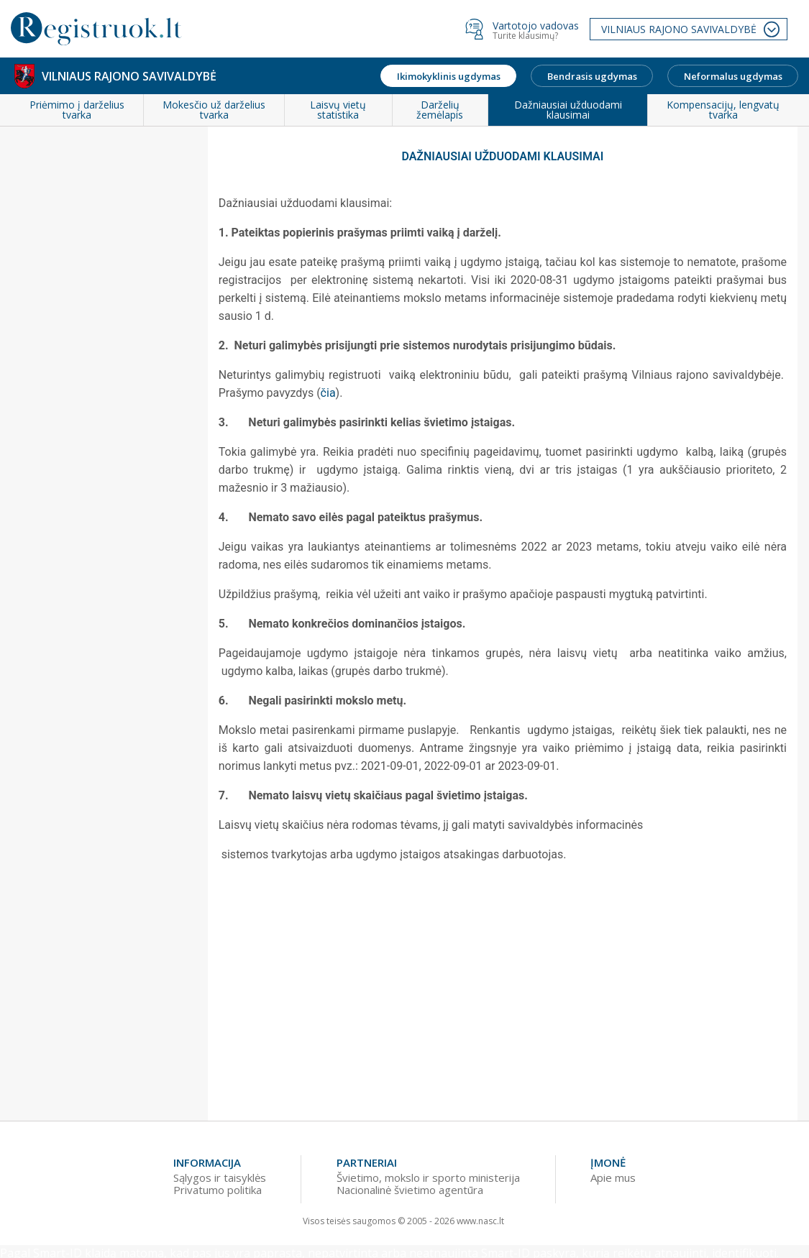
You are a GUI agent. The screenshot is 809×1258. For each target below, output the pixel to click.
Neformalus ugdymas (733, 76)
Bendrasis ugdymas (592, 76)
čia (328, 393)
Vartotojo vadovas (536, 25)
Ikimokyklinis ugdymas (449, 76)
